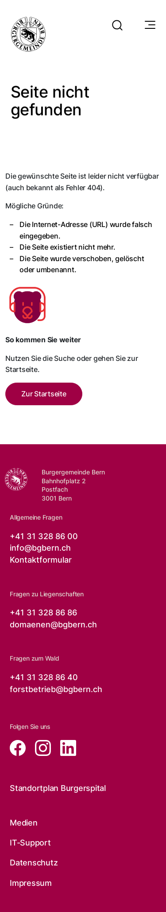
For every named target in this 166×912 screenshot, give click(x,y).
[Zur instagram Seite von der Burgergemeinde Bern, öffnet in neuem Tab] (40, 747)
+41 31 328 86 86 (43, 612)
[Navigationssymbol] (149, 25)
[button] (117, 20)
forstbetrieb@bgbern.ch (56, 689)
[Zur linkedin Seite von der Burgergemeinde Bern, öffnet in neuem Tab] (64, 747)
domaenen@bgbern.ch (53, 624)
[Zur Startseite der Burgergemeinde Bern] (15, 479)
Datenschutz (34, 862)
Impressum (31, 883)
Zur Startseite (43, 393)
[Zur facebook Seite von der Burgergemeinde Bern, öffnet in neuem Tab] (19, 747)
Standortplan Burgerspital (58, 788)
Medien (24, 822)
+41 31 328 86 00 (44, 536)
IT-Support (30, 842)
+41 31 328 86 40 (44, 677)
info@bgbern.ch (40, 547)
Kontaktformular (41, 559)
